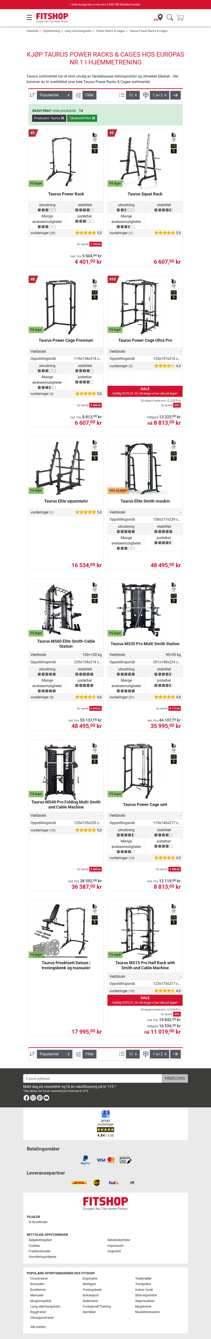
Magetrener (143, 1306)
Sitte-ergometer (146, 1295)
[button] (175, 95)
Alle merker (38, 1327)
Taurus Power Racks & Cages (148, 31)
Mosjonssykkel (40, 1301)
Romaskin (37, 1284)
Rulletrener (90, 1301)
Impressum (115, 1246)
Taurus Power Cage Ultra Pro (145, 340)
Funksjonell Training (97, 1306)
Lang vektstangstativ (78, 31)
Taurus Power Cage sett (145, 804)
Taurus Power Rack (66, 194)
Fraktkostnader (40, 1251)
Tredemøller (143, 1279)
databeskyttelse (118, 1240)
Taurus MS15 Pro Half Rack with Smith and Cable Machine (145, 965)
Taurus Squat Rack (145, 194)
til (38, 1222)
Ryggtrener (38, 1312)
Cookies (34, 1246)
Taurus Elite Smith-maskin (145, 501)
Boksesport (91, 1295)
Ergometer (90, 1279)
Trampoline (143, 1284)
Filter (89, 95)
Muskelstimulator (147, 1312)
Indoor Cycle (144, 1290)
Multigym (89, 1284)
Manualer (37, 1295)
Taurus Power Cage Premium (66, 340)
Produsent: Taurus (49, 118)
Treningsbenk (92, 1290)
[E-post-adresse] (92, 1078)
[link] (26, 1099)
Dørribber (89, 1312)
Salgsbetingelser (40, 1240)
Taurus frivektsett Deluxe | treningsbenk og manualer (66, 965)
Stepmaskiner (145, 1301)
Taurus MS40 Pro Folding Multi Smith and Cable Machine (66, 804)
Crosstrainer (39, 1279)
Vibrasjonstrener (42, 1318)
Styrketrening (51, 31)
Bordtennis (38, 1290)
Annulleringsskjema (42, 1257)
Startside (32, 31)
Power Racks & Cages (110, 31)
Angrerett (114, 1251)
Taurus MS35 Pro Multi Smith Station (145, 643)
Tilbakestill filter (82, 118)
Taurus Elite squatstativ (66, 501)
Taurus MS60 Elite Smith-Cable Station (66, 644)
